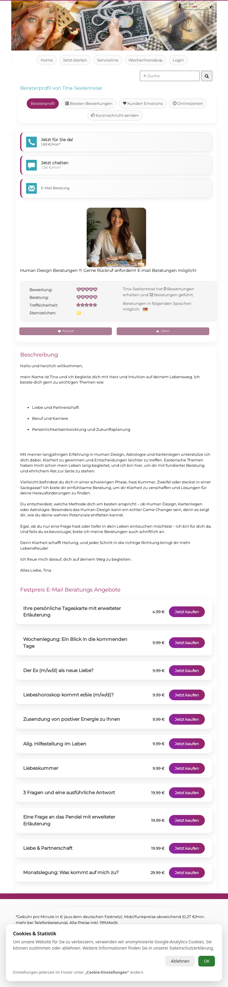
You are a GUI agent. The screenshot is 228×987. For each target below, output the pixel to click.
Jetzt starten (74, 60)
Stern (163, 331)
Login (178, 60)
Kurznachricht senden (115, 115)
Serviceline (107, 60)
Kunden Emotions (143, 103)
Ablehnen (180, 961)
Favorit (66, 331)
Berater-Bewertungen (89, 103)
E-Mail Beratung (55, 188)
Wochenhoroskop (146, 60)
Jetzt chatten (55, 162)
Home (46, 60)
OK (207, 961)
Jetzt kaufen (186, 611)
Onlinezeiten (188, 103)
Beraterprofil (42, 103)
